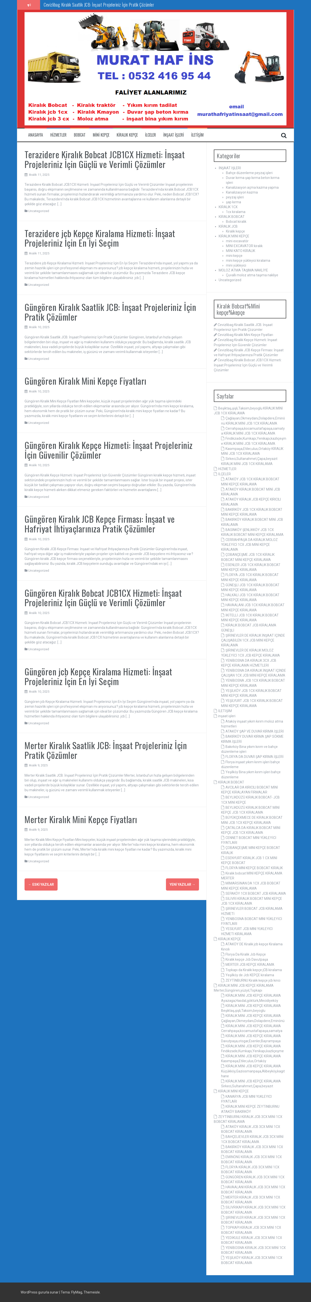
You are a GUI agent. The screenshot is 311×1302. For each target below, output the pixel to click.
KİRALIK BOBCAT (232, 217)
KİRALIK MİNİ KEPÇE (234, 236)
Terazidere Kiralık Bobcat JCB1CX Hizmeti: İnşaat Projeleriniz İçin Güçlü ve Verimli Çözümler (105, 159)
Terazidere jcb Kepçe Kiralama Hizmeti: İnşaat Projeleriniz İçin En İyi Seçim (100, 238)
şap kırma (233, 202)
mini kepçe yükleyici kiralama (248, 260)
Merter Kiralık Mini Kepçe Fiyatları (81, 819)
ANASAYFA (35, 135)
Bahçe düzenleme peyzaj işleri (249, 173)
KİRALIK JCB (228, 226)
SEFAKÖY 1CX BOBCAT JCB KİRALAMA (255, 893)
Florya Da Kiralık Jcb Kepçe (245, 954)
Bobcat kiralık (236, 221)
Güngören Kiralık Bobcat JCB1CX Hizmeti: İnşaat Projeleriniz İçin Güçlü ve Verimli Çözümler (103, 597)
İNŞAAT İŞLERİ (230, 168)
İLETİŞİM (225, 711)
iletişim (197, 135)
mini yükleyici (236, 265)
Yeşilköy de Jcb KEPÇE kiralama (249, 975)
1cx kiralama (235, 212)
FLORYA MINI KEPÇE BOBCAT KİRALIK (254, 868)
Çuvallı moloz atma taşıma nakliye (252, 275)
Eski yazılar (41, 884)
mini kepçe (234, 256)
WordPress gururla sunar (40, 1292)
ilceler (150, 135)
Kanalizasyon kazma (242, 192)
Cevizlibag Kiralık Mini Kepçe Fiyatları (245, 335)
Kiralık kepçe (127, 135)
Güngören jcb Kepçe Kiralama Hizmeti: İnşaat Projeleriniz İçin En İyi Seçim (98, 676)
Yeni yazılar (182, 884)
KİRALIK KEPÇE (229, 939)
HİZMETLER (227, 469)
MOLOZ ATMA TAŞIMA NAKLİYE (243, 270)
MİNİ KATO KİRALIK (240, 251)
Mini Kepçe (101, 135)
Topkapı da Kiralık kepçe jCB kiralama (253, 970)
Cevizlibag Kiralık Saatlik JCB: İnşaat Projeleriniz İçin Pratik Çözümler (99, 4)
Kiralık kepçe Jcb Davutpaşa (246, 959)
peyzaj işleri (235, 197)
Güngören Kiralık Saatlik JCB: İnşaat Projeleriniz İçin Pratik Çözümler (110, 311)
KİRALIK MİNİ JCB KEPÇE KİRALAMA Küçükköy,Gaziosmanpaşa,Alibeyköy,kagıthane (253, 1071)
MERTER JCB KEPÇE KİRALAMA (249, 965)
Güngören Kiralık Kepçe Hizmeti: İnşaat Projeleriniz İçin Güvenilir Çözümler (109, 449)
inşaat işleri (173, 135)
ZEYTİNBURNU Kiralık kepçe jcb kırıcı (252, 980)
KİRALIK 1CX (228, 207)
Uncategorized (38, 211)
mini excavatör (237, 241)
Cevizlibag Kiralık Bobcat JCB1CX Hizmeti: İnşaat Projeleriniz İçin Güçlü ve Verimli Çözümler (248, 365)
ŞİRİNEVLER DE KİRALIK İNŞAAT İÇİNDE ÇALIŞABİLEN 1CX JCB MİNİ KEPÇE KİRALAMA (253, 640)
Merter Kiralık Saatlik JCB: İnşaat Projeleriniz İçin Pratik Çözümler (106, 750)
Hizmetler (58, 135)
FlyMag (76, 1292)
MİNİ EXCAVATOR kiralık (244, 246)
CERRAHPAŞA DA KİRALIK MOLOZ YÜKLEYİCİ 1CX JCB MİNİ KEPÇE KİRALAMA (249, 544)
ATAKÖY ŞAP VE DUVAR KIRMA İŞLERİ (254, 731)
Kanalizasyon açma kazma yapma (252, 187)
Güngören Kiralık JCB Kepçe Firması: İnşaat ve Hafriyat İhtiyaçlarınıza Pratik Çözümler (100, 523)
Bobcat (80, 135)
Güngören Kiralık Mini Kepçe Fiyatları (86, 380)
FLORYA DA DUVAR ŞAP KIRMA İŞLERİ (254, 757)
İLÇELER (224, 474)
